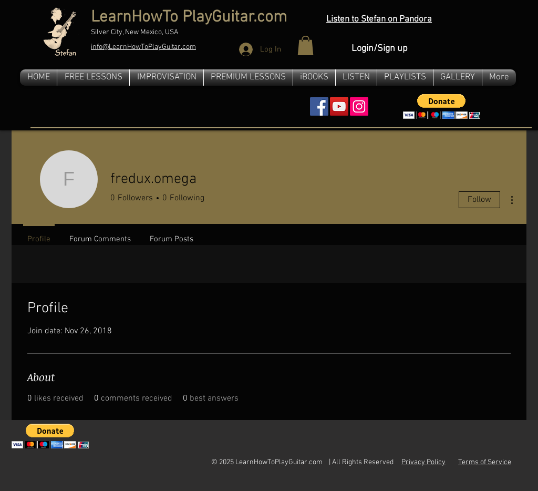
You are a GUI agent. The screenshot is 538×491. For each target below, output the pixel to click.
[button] (305, 45)
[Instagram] (359, 106)
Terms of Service (484, 462)
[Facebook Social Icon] (319, 106)
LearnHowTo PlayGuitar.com (189, 17)
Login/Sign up (379, 48)
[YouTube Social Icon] (339, 106)
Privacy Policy (423, 462)
